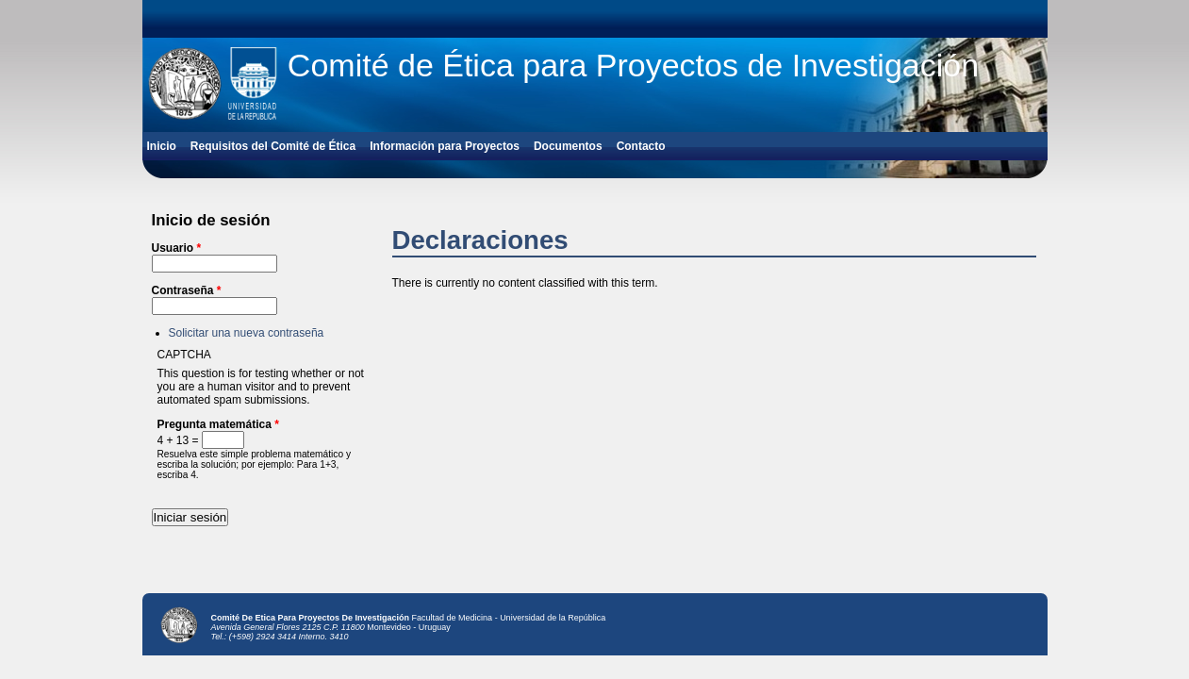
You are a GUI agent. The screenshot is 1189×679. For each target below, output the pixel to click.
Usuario (177, 248)
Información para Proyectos (445, 146)
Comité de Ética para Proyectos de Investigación (633, 65)
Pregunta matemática (218, 424)
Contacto (641, 146)
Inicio (161, 146)
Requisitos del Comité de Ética (272, 146)
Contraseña (187, 290)
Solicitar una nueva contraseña (246, 333)
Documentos (568, 146)
